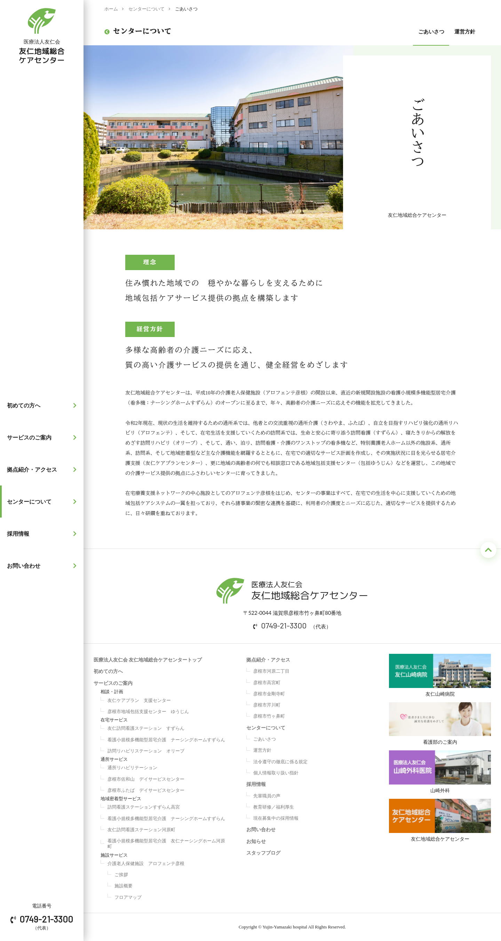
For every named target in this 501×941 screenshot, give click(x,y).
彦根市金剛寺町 (269, 693)
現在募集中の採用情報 (276, 818)
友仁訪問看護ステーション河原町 (141, 829)
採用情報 (43, 533)
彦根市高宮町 (266, 682)
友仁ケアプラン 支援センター (139, 700)
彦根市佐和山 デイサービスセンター (146, 779)
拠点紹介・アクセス (43, 469)
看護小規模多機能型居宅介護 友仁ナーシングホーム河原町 (166, 843)
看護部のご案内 (440, 724)
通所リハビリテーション (132, 767)
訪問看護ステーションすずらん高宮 (144, 807)
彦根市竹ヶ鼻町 (269, 716)
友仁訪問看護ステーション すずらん (146, 728)
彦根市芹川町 (266, 704)
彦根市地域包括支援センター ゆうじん (148, 711)
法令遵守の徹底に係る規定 (280, 761)
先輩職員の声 (266, 795)
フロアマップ (128, 897)
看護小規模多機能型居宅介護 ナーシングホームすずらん (166, 739)
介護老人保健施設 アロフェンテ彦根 (146, 863)
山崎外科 (440, 774)
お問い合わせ (43, 565)
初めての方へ (43, 405)
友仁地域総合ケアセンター (440, 824)
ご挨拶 (121, 874)
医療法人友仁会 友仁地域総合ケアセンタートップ (148, 660)
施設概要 (123, 885)
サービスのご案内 (43, 437)
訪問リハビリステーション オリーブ (146, 750)
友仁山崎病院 (440, 675)
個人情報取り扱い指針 (276, 772)
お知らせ (256, 841)
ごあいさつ (431, 31)
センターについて (43, 501)
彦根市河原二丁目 (271, 671)
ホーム (111, 9)
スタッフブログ (263, 853)
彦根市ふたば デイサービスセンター (146, 790)
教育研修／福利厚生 (273, 807)
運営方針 (464, 31)
